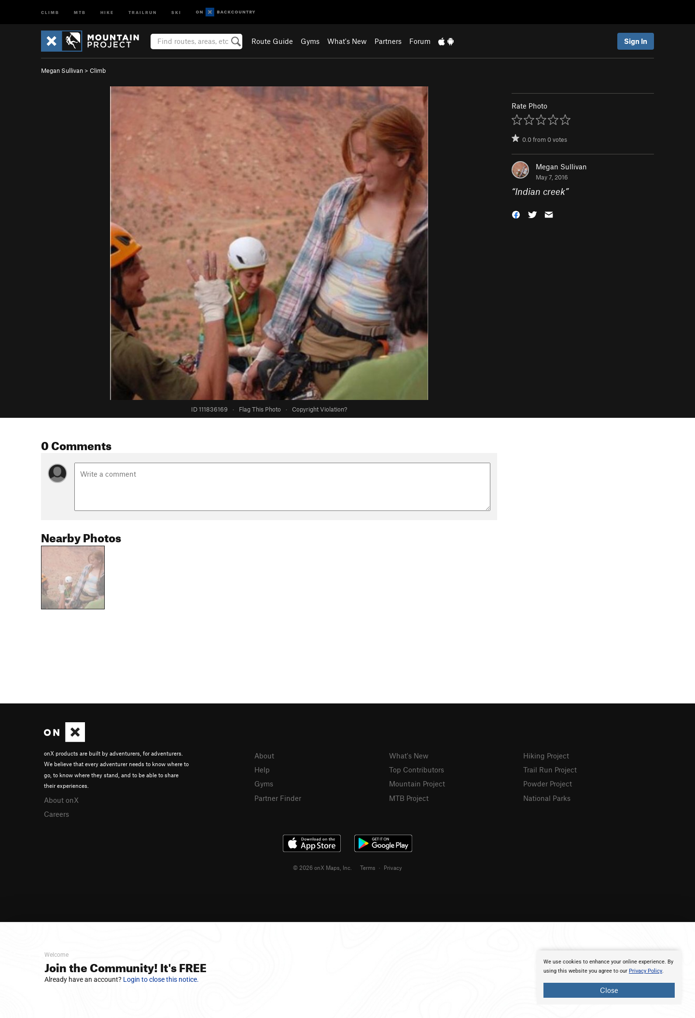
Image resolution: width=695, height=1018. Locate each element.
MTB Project (409, 798)
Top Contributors (416, 769)
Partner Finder (277, 798)
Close (609, 990)
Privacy (393, 867)
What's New (347, 41)
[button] (516, 214)
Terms (367, 867)
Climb (50, 12)
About (264, 755)
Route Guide (272, 41)
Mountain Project (417, 783)
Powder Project (547, 783)
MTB (80, 12)
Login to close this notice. (161, 979)
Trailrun (142, 12)
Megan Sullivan (62, 70)
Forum (420, 41)
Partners (388, 41)
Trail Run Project (550, 769)
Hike (107, 12)
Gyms (310, 41)
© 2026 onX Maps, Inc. (322, 867)
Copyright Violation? (319, 409)
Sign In (635, 41)
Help (262, 769)
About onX (61, 800)
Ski (176, 12)
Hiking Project (546, 755)
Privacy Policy (645, 971)
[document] (609, 977)
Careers (56, 814)
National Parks (546, 798)
